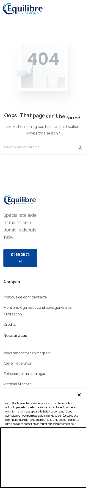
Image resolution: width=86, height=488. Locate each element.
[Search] (37, 147)
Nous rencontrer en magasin (26, 370)
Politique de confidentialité (25, 309)
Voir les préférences (43, 470)
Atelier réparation (17, 380)
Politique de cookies (40, 481)
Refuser (43, 457)
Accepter (43, 445)
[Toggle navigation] (79, 9)
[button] (79, 394)
